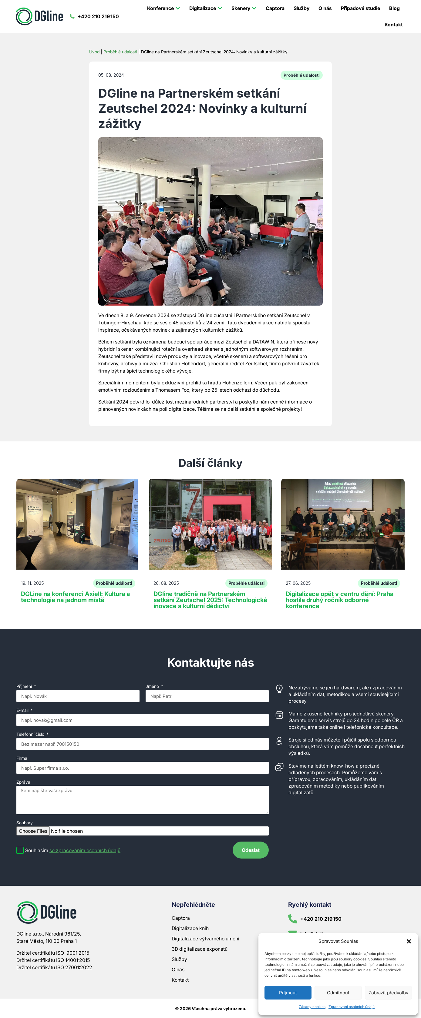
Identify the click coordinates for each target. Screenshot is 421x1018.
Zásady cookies (312, 1006)
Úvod (94, 51)
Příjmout (288, 993)
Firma (21, 758)
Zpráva (23, 782)
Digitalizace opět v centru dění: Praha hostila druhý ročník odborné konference (339, 600)
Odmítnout (338, 993)
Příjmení (24, 686)
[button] (409, 941)
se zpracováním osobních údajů (84, 850)
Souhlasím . (73, 850)
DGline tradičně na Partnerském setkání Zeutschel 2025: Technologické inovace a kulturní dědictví (210, 600)
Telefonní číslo (30, 734)
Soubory (24, 823)
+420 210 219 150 (99, 16)
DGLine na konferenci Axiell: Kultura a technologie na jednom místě (75, 597)
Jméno (153, 686)
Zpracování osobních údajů (351, 1006)
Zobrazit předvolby (388, 993)
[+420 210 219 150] (73, 16)
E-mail (23, 710)
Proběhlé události (120, 51)
